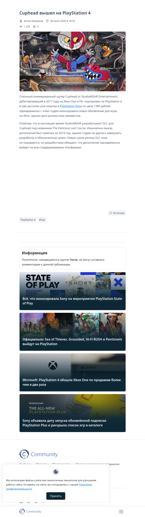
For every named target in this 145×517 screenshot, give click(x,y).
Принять (56, 496)
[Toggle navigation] (121, 511)
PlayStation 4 (28, 219)
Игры (42, 219)
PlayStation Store (71, 106)
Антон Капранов (33, 21)
